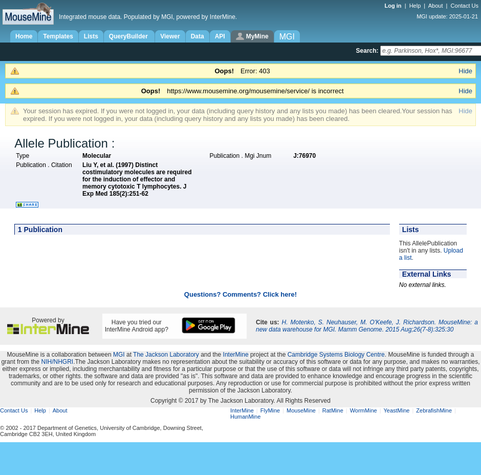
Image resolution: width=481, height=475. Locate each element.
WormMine (363, 410)
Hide (465, 71)
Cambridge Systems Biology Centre (336, 354)
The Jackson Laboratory (166, 354)
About (435, 6)
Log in (394, 6)
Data (197, 36)
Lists (91, 36)
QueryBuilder (129, 36)
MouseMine (301, 410)
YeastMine (396, 410)
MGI (119, 354)
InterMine (236, 354)
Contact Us (464, 6)
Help (415, 6)
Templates (58, 36)
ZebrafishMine (434, 410)
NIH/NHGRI (57, 361)
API (220, 36)
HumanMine (245, 417)
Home (23, 36)
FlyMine (270, 410)
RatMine (332, 410)
